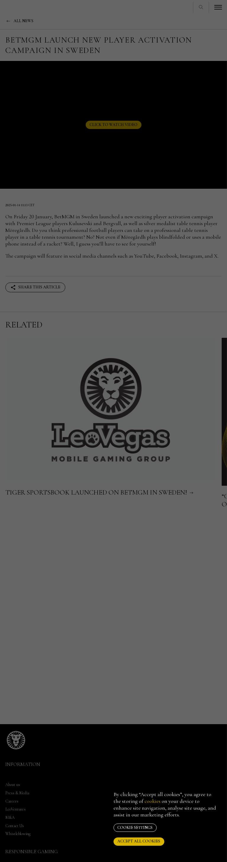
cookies (152, 801)
